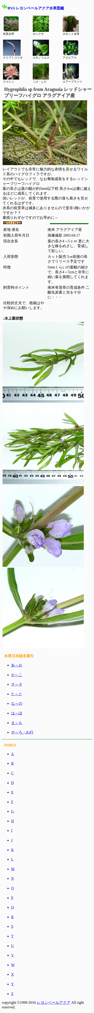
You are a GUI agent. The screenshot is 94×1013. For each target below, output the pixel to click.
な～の (16, 703)
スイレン (11, 73)
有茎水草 (11, 26)
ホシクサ (41, 26)
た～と (16, 694)
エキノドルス (41, 49)
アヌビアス (71, 49)
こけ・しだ (41, 73)
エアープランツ (72, 73)
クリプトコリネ (13, 49)
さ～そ (16, 684)
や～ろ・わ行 (22, 732)
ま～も (16, 723)
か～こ (16, 675)
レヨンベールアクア (53, 1002)
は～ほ (16, 713)
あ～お (16, 665)
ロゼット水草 (71, 26)
